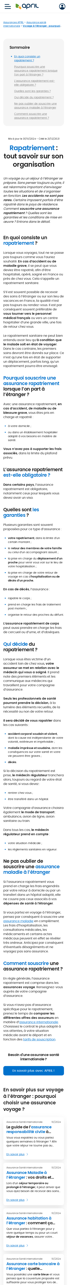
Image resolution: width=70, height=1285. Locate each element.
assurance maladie (18, 921)
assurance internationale (38, 1022)
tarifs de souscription (39, 1039)
